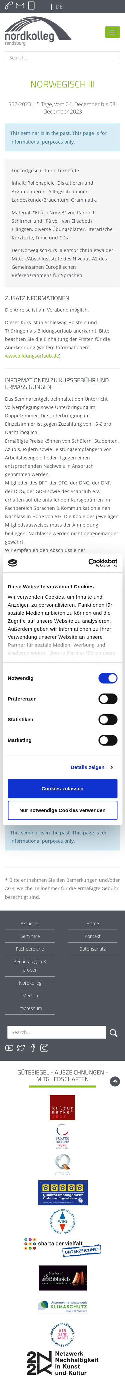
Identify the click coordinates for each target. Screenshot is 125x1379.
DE (58, 6)
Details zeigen (87, 767)
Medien (30, 995)
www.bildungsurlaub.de (32, 356)
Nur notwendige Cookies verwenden (62, 810)
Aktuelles (30, 923)
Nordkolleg (30, 983)
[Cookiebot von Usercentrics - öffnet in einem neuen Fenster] (89, 563)
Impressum (30, 1008)
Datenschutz (92, 949)
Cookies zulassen (63, 788)
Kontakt (93, 936)
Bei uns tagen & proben (30, 965)
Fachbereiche (30, 949)
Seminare (30, 936)
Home (92, 923)
